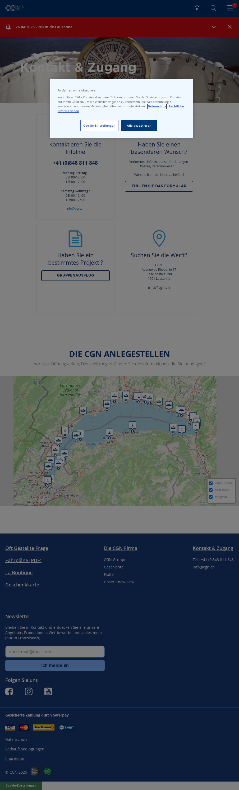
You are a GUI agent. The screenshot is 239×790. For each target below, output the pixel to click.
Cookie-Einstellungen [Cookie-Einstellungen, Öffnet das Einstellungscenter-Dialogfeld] (99, 125)
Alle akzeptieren (139, 125)
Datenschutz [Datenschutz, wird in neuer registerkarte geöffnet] (157, 106)
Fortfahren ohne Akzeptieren (77, 90)
